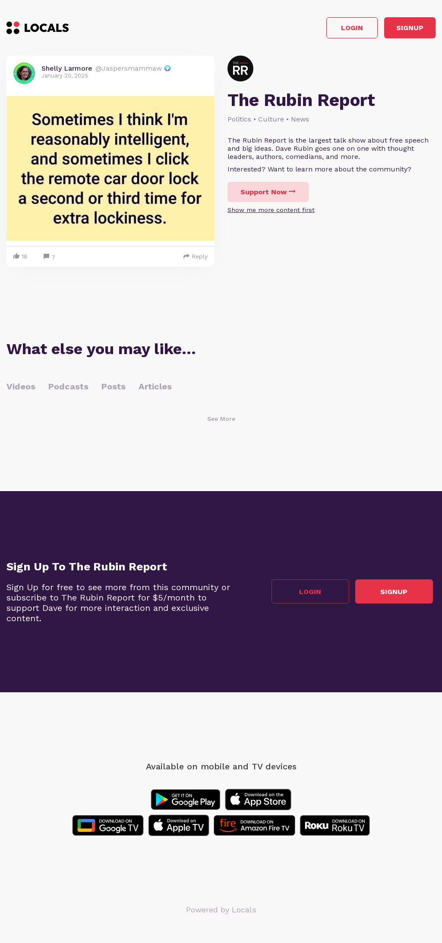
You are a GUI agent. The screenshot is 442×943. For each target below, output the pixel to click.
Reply (195, 259)
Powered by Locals (221, 912)
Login (313, 29)
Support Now (268, 195)
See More (221, 421)
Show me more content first (271, 212)
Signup (396, 29)
